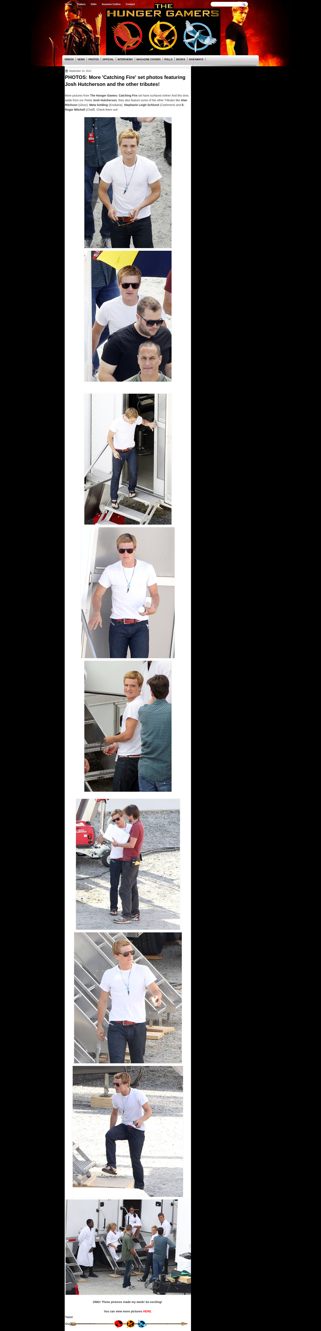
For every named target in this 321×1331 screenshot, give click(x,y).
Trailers (81, 4)
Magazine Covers (149, 59)
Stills (94, 4)
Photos (93, 59)
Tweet (69, 1317)
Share (69, 1323)
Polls (168, 59)
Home (68, 4)
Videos (69, 59)
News (81, 59)
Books (180, 59)
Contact (130, 4)
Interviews (125, 59)
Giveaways (196, 59)
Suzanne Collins (111, 4)
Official (108, 59)
